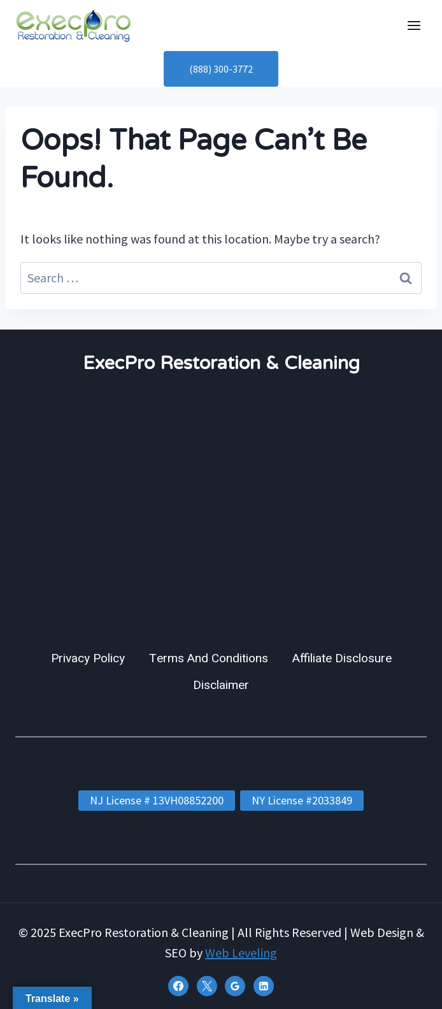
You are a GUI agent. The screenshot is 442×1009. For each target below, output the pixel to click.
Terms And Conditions (208, 658)
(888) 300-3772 (221, 68)
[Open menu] (414, 25)
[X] (207, 986)
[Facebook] (178, 986)
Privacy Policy (88, 658)
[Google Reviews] (235, 986)
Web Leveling (241, 953)
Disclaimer (221, 685)
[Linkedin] (263, 986)
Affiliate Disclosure (342, 658)
